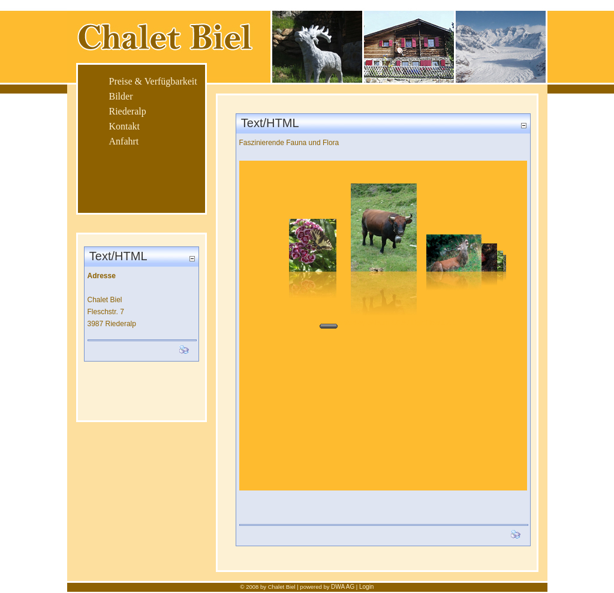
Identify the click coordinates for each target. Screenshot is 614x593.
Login (366, 586)
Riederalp (127, 111)
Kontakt (124, 126)
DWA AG (342, 586)
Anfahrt (124, 141)
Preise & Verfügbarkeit (153, 81)
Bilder (121, 96)
